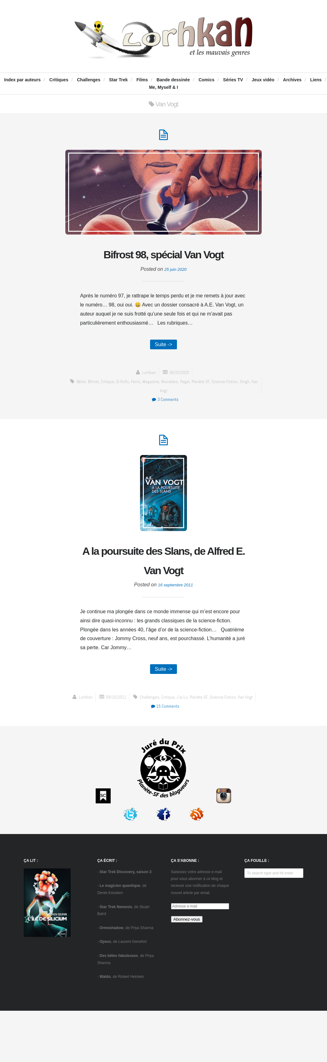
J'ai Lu (133, 757)
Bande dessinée (173, 79)
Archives (292, 79)
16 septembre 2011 (175, 634)
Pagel (196, 407)
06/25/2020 (180, 398)
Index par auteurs (22, 79)
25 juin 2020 (175, 293)
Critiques (58, 79)
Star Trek (118, 79)
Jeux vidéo (263, 79)
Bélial (84, 407)
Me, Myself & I (163, 87)
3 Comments (165, 425)
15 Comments (233, 757)
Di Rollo (130, 407)
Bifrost (97, 407)
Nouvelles (180, 407)
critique (114, 407)
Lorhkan (147, 398)
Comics (206, 79)
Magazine (160, 407)
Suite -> (163, 369)
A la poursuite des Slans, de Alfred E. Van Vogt (163, 598)
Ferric (144, 407)
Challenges (88, 79)
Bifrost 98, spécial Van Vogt (163, 267)
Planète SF (214, 407)
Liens (316, 79)
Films (142, 79)
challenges (98, 757)
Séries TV (233, 79)
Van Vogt (169, 416)
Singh (154, 416)
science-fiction (239, 407)
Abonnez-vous (187, 970)
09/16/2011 (180, 748)
